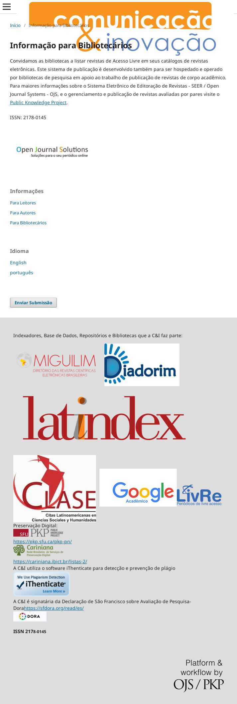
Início (15, 25)
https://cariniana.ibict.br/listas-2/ (50, 561)
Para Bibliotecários (28, 223)
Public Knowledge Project (38, 102)
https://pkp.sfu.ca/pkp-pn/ (42, 541)
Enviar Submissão (33, 303)
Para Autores (23, 213)
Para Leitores (23, 203)
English (18, 262)
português (21, 272)
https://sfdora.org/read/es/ (54, 608)
